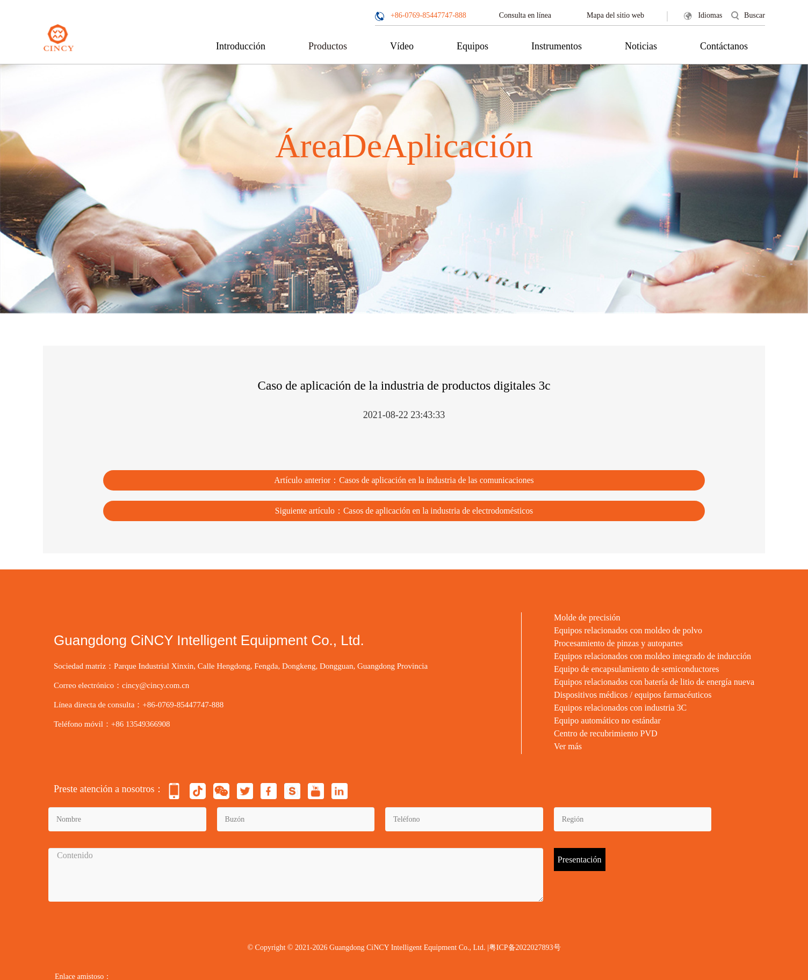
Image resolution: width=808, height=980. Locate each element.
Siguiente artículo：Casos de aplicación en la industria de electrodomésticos (404, 505)
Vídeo (402, 46)
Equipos (472, 46)
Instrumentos (556, 46)
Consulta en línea (525, 15)
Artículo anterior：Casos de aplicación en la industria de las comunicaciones (404, 477)
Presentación (580, 854)
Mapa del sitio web (615, 15)
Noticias (641, 46)
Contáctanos (724, 46)
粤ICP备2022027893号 (525, 943)
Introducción (240, 46)
